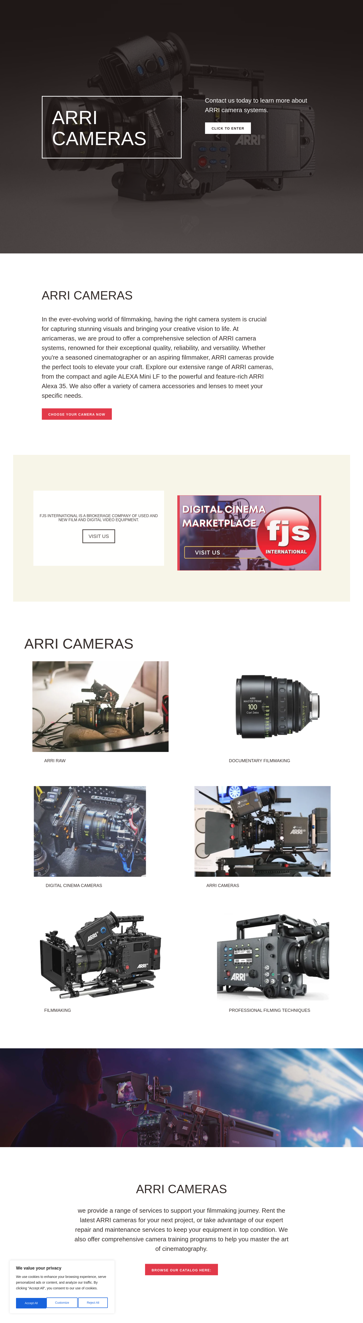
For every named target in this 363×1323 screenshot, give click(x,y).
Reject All (63, 1303)
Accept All (93, 1303)
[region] (62, 1288)
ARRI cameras (289, 895)
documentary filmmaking (315, 770)
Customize (31, 1303)
